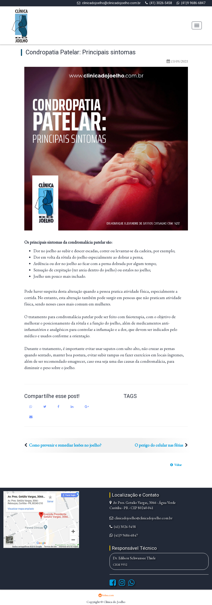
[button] (176, 465)
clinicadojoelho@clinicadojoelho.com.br (111, 3)
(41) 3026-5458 (161, 3)
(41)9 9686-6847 (193, 3)
